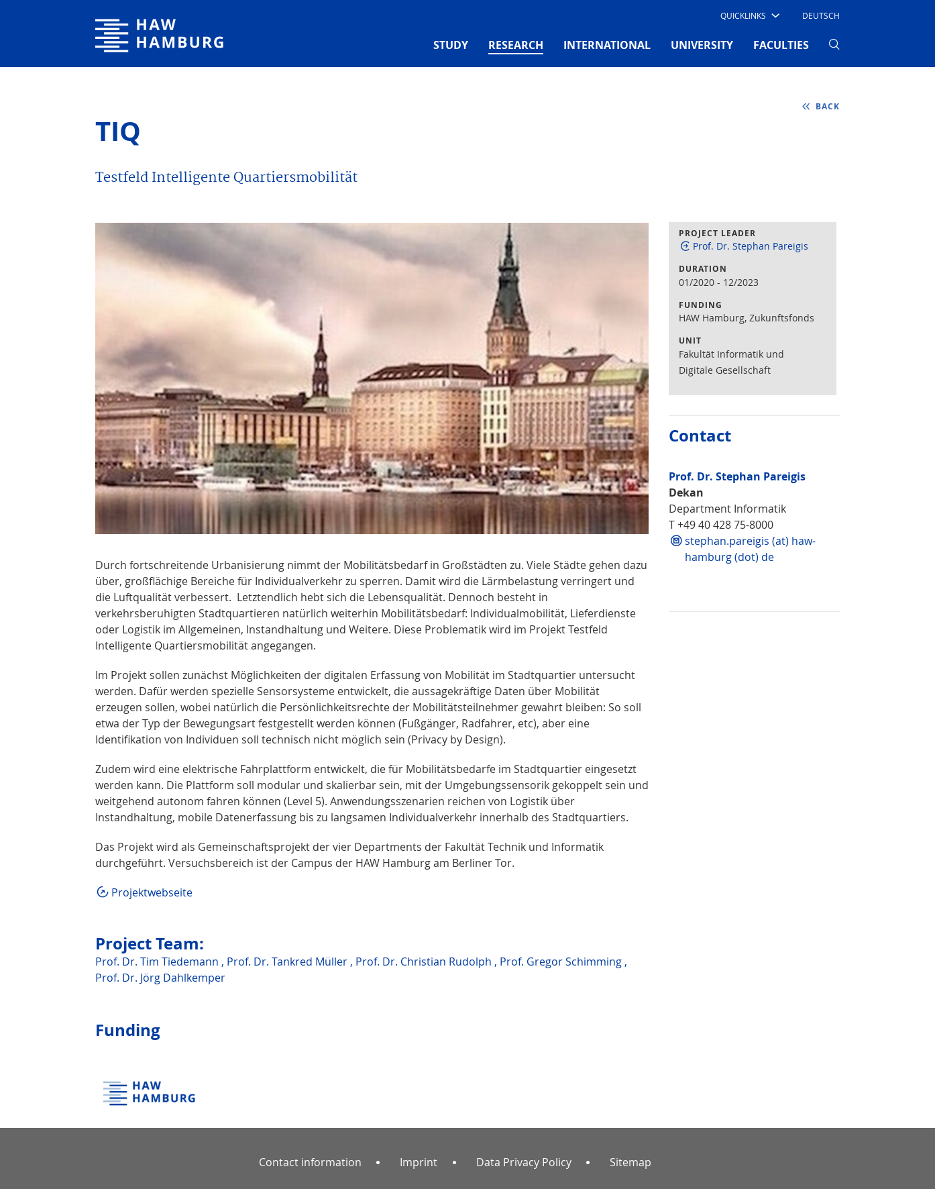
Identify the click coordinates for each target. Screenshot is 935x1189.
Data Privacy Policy (523, 1162)
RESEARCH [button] (515, 44)
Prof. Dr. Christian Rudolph (424, 961)
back (828, 106)
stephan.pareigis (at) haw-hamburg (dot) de (750, 548)
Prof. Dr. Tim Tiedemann (158, 961)
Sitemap (630, 1162)
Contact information (310, 1162)
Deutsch (821, 15)
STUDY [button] (450, 45)
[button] (748, 15)
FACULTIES (781, 45)
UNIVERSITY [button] (702, 45)
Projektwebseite (151, 892)
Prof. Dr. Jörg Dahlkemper (160, 977)
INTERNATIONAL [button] (607, 45)
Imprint (418, 1162)
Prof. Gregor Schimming (562, 961)
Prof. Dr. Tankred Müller (288, 961)
